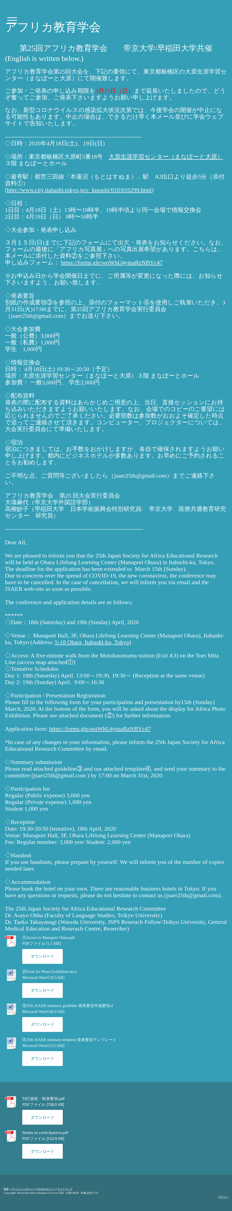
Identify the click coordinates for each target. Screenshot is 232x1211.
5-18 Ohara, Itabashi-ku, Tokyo (92, 642)
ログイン (223, 1196)
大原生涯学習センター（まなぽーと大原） (166, 156)
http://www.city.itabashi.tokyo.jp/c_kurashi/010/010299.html (79, 190)
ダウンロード (42, 956)
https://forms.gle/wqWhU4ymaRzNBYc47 (112, 262)
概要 (6, 1188)
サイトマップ (65, 1188)
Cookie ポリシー (46, 1188)
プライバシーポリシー (22, 1188)
